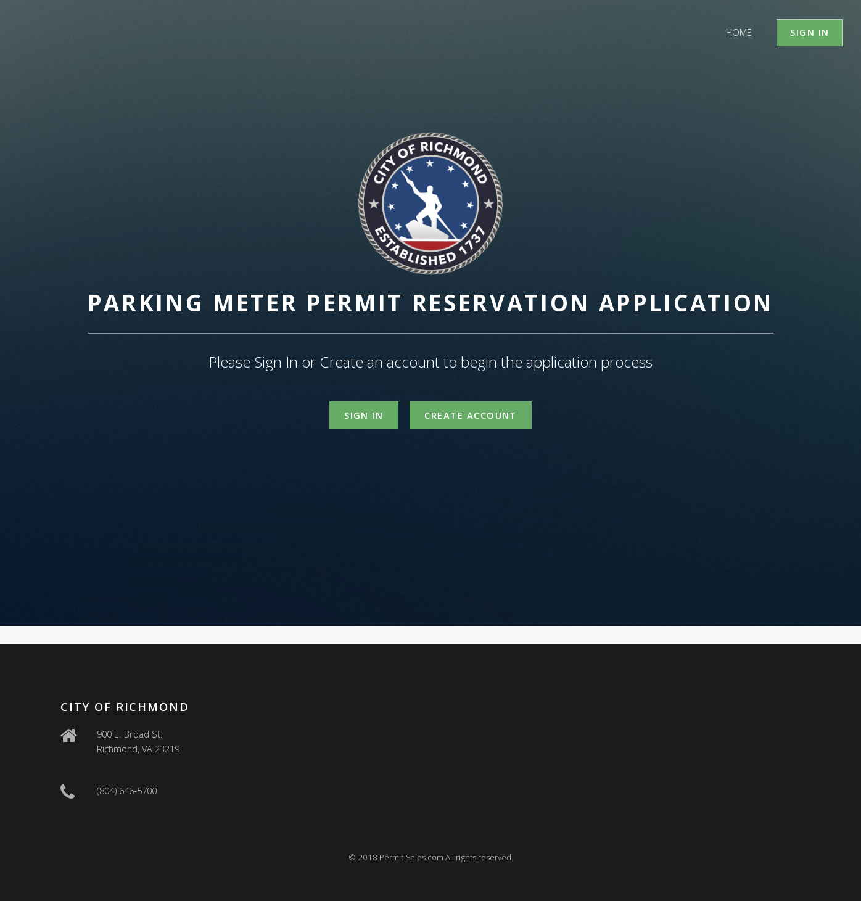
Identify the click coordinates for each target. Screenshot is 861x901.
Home (739, 32)
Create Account (470, 415)
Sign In (809, 32)
